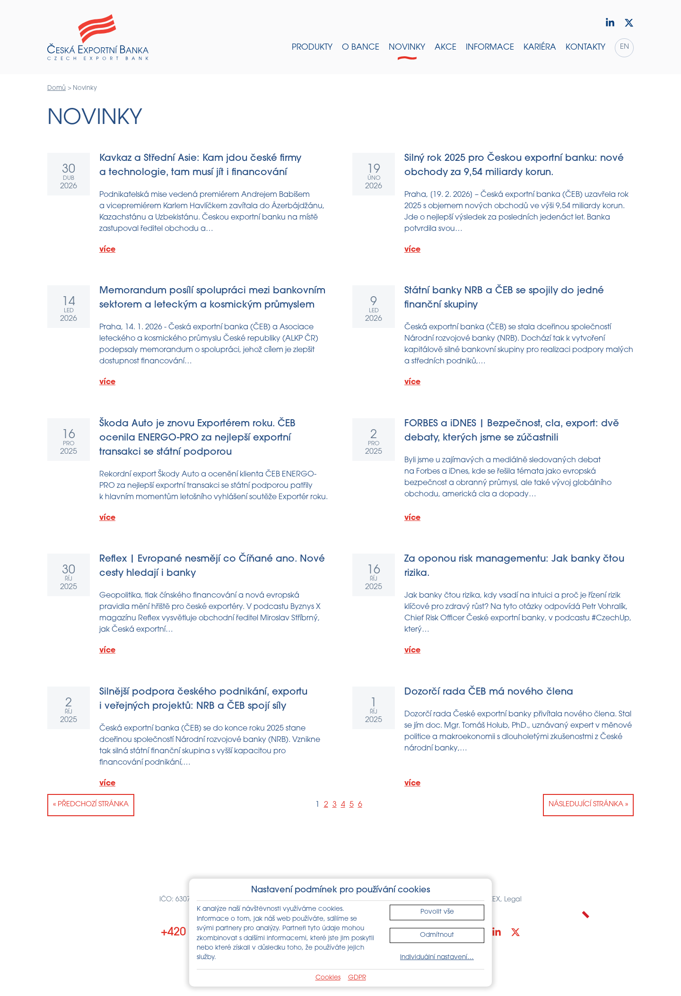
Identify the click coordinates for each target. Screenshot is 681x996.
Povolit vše (437, 912)
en (624, 47)
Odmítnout (437, 935)
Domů (56, 88)
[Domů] (97, 37)
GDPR (357, 978)
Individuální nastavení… (437, 957)
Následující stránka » (588, 804)
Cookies (327, 978)
